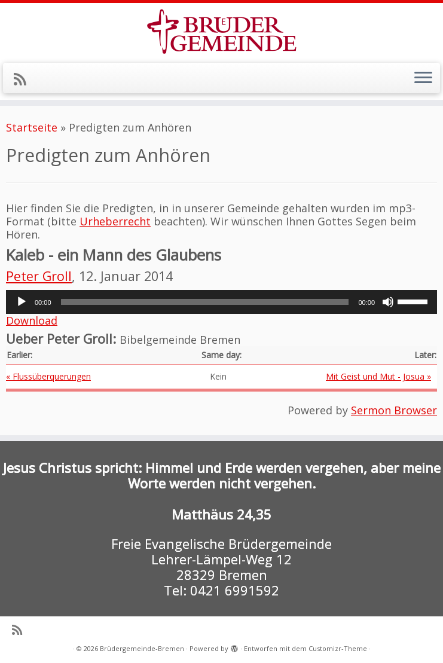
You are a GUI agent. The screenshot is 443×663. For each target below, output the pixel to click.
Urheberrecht (115, 221)
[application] (221, 302)
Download (31, 320)
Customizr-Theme (337, 648)
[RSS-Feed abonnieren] (23, 78)
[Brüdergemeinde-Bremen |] (221, 31)
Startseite (31, 127)
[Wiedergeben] (22, 302)
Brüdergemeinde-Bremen (142, 648)
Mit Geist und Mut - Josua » (378, 376)
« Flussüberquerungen (48, 376)
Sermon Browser (394, 410)
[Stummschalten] (388, 302)
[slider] (205, 302)
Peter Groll (39, 276)
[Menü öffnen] (423, 78)
